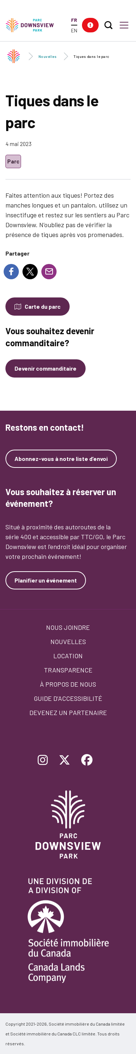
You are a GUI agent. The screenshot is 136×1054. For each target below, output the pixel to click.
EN (74, 30)
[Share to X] (30, 271)
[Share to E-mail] (49, 271)
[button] (90, 25)
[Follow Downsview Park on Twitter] (64, 760)
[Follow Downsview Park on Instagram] (42, 760)
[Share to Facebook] (11, 271)
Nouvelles (47, 56)
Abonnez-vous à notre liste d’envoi (61, 459)
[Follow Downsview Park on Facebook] (87, 760)
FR (74, 20)
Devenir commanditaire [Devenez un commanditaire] (46, 368)
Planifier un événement (46, 580)
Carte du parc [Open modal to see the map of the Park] (43, 306)
